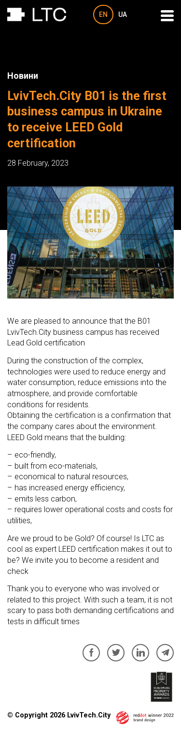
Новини (22, 76)
